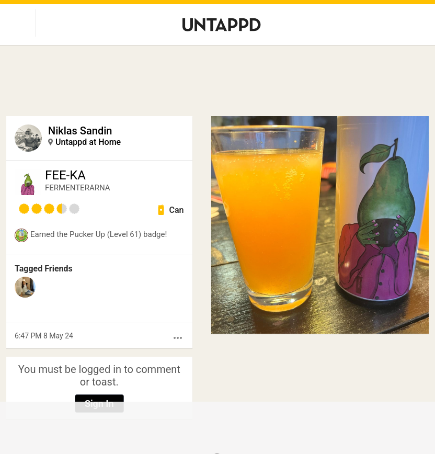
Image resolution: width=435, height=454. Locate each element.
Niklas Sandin (80, 130)
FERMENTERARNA (77, 187)
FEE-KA (65, 175)
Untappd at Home (88, 142)
